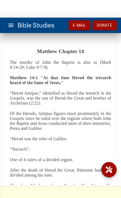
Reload (74, 191)
